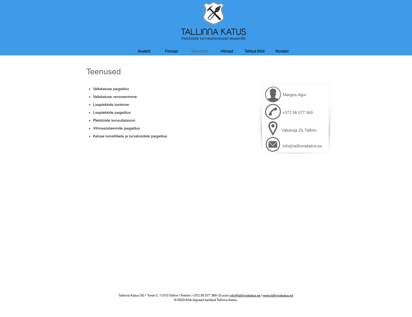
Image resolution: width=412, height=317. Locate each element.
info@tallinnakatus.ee (245, 295)
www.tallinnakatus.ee (278, 295)
